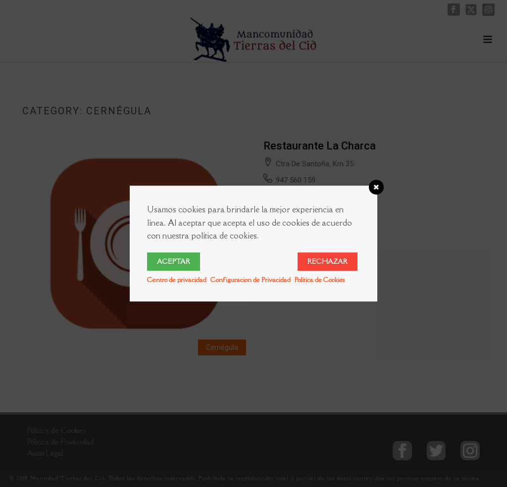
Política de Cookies (320, 279)
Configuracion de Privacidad (250, 279)
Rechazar (327, 261)
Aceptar (173, 261)
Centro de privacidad (176, 279)
